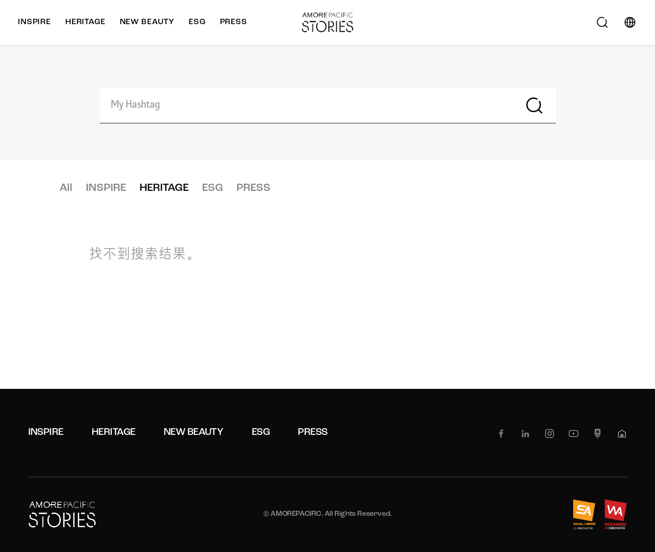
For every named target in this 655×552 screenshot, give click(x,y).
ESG (212, 188)
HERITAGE (164, 188)
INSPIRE (106, 188)
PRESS (253, 188)
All (65, 188)
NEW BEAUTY (194, 432)
